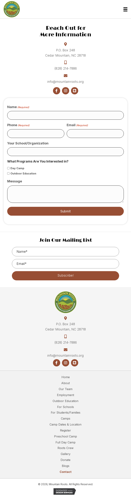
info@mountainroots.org (65, 82)
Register (65, 430)
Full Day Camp (65, 442)
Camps (65, 418)
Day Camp (17, 168)
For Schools (65, 407)
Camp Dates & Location (65, 424)
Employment (65, 395)
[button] (56, 90)
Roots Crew (65, 448)
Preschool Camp (65, 436)
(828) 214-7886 (65, 68)
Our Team (65, 389)
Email (77, 125)
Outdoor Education (23, 173)
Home (65, 377)
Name (18, 107)
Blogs (65, 466)
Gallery (65, 454)
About (65, 383)
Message (14, 181)
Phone (18, 125)
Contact (66, 472)
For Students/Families (65, 412)
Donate (65, 460)
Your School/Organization (27, 143)
